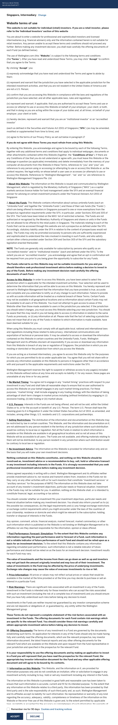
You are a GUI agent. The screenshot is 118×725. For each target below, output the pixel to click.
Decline (35, 716)
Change (42, 15)
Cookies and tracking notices (56, 709)
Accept (15, 716)
